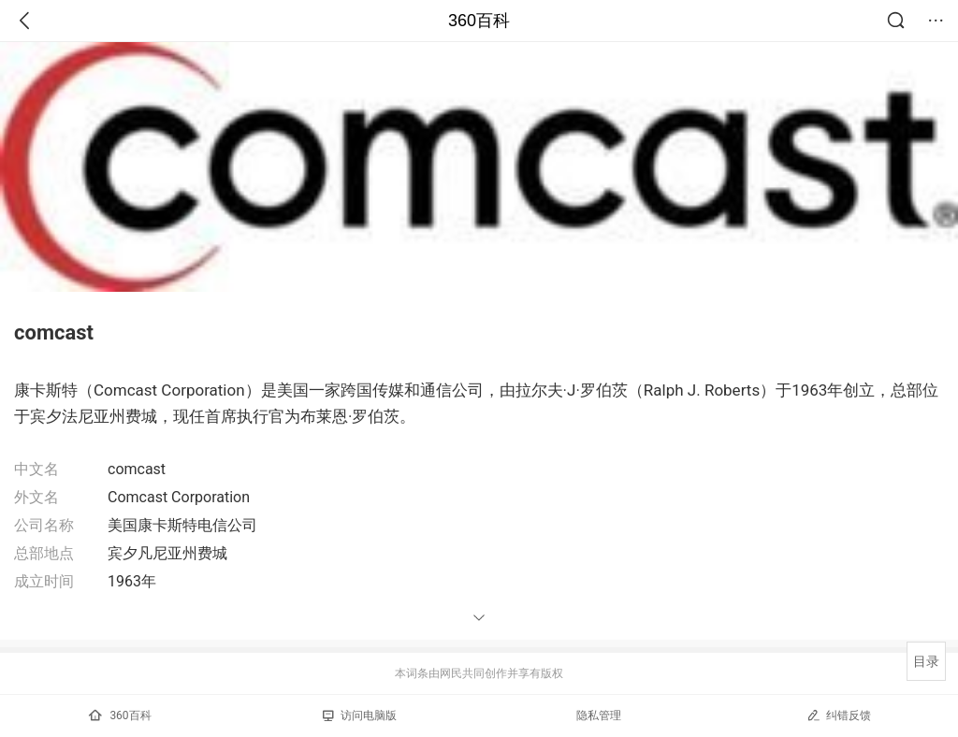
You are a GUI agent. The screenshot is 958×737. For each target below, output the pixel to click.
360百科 (479, 20)
